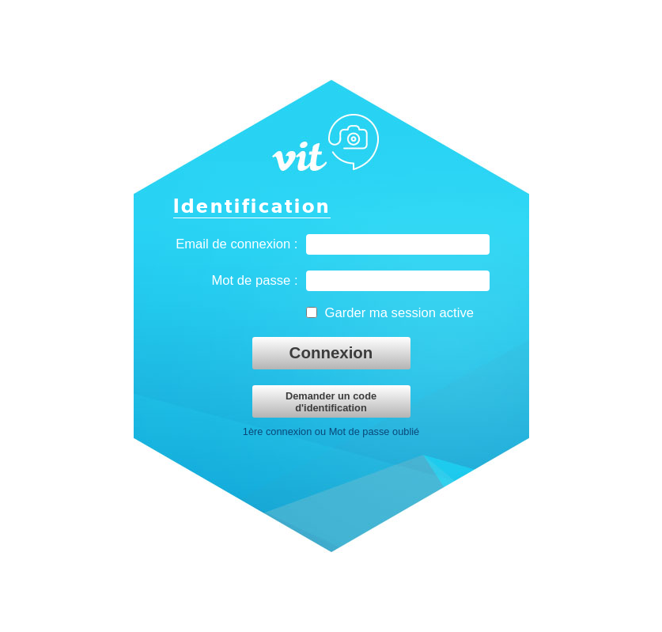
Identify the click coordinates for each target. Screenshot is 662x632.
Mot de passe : (254, 280)
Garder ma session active (400, 312)
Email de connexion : (236, 244)
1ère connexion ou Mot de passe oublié (331, 431)
